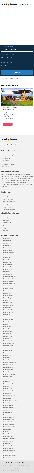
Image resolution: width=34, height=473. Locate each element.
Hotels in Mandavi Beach (9, 427)
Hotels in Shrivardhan (9, 279)
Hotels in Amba (7, 307)
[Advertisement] (17, 27)
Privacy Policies (5, 166)
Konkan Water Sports (8, 199)
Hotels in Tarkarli (7, 302)
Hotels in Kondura (8, 415)
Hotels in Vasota (7, 436)
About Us (5, 218)
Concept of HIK (7, 222)
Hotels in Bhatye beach (9, 455)
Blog (4, 228)
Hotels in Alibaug (7, 238)
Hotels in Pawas (7, 412)
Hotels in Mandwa (8, 448)
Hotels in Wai (6, 431)
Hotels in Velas (7, 338)
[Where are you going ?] (19, 49)
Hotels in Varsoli (7, 255)
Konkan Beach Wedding (9, 205)
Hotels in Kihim (7, 245)
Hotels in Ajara (7, 403)
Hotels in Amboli (7, 310)
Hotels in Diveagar (8, 274)
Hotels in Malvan (7, 300)
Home (4, 78)
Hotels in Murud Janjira (9, 248)
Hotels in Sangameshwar (10, 317)
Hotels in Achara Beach (9, 453)
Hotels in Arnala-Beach (9, 391)
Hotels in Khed (7, 333)
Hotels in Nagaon (7, 250)
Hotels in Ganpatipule (9, 283)
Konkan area (17, 176)
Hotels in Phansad (8, 329)
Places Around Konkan (9, 209)
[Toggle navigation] (31, 5)
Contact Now (7, 124)
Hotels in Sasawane (8, 419)
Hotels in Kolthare (8, 331)
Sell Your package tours (7, 164)
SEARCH (17, 73)
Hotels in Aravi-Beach (9, 343)
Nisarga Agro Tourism (10, 107)
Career (5, 226)
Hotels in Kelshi (7, 262)
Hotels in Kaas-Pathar (9, 374)
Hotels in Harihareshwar (9, 276)
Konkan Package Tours (9, 201)
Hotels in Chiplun (7, 286)
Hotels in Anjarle (7, 260)
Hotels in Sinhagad (8, 386)
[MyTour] (9, 4)
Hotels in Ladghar (8, 269)
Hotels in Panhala (8, 372)
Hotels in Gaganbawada (9, 360)
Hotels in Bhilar (7, 429)
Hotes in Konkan (19, 462)
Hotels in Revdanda (8, 252)
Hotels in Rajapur (7, 314)
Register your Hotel (6, 158)
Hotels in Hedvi (7, 293)
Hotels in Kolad (7, 324)
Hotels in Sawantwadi (9, 348)
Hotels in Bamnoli (8, 434)
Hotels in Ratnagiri (8, 312)
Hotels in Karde (7, 267)
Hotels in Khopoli (7, 458)
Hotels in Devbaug (8, 295)
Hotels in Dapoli (7, 257)
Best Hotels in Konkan (9, 207)
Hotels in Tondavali (8, 441)
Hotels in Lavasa (7, 388)
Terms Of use (4, 169)
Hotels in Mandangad (8, 424)
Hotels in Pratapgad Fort (9, 438)
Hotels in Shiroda (7, 350)
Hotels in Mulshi (7, 381)
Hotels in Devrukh (8, 319)
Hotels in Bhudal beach (9, 450)
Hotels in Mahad (7, 341)
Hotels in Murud (7, 271)
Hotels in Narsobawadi (9, 405)
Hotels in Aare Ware (8, 417)
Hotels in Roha (7, 326)
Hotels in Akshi (7, 240)
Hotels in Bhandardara (9, 422)
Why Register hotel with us (8, 156)
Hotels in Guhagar (8, 288)
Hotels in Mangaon (8, 281)
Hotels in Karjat (7, 393)
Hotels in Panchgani (8, 364)
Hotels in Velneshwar (8, 291)
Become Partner (5, 160)
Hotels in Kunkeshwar (9, 410)
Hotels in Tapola (7, 376)
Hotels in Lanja (7, 353)
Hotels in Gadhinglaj (8, 407)
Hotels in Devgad (7, 298)
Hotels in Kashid (7, 243)
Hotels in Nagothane (8, 322)
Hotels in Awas (7, 443)
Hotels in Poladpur (8, 336)
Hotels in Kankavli (8, 345)
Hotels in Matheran (8, 369)
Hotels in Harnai (7, 264)
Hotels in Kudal (7, 355)
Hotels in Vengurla (8, 305)
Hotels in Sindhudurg (8, 357)
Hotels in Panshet (8, 384)
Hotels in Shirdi (7, 398)
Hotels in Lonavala (8, 367)
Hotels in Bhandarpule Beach (11, 446)
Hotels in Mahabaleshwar (9, 362)
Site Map (5, 230)
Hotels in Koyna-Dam (9, 379)
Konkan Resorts (7, 197)
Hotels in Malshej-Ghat (9, 395)
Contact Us (6, 220)
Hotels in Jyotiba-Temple (10, 400)
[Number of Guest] (18, 66)
